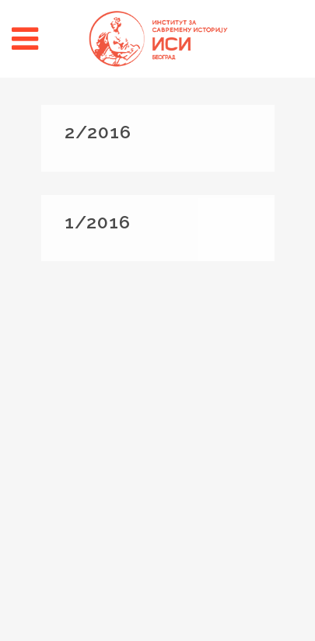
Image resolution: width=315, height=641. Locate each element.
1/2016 (98, 221)
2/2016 (98, 131)
